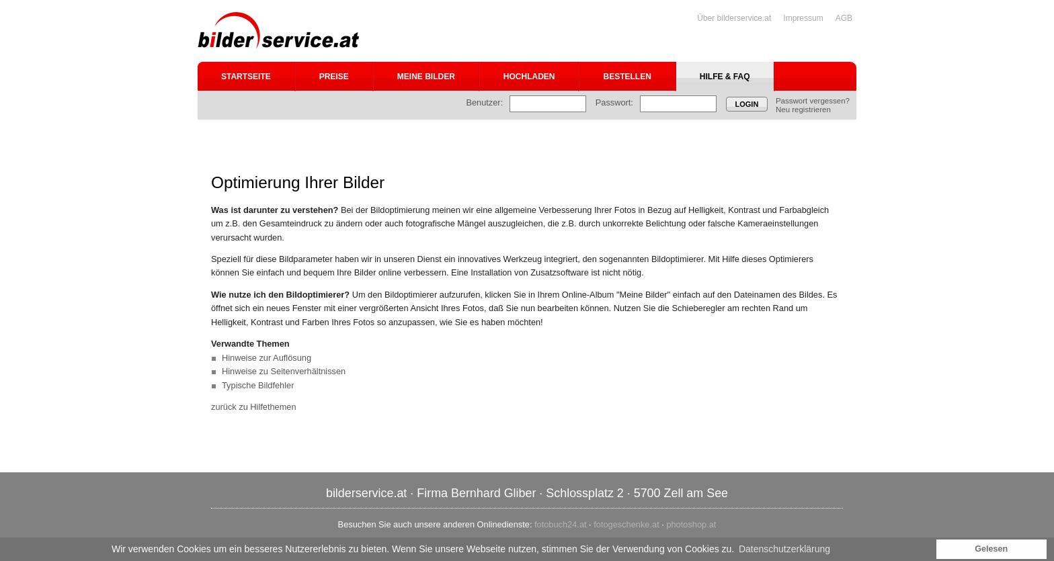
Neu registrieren (803, 109)
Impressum (803, 18)
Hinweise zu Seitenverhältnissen (284, 371)
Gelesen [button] (991, 549)
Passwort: (614, 102)
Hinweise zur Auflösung (266, 358)
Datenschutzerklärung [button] (784, 549)
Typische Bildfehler (258, 385)
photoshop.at (691, 524)
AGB (844, 18)
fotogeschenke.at (626, 524)
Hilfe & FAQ (725, 76)
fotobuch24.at (560, 524)
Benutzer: (484, 102)
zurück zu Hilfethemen (253, 407)
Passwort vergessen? (813, 101)
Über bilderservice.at (734, 18)
